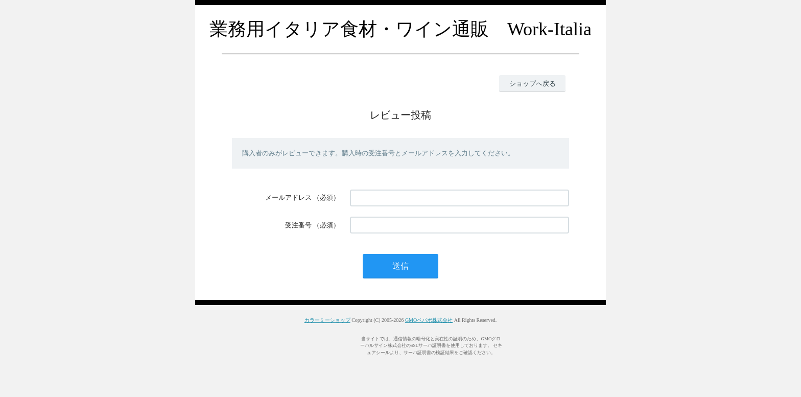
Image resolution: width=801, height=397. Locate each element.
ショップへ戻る (532, 83)
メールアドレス (288, 197)
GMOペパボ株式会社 (429, 320)
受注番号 (298, 225)
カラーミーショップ (327, 320)
